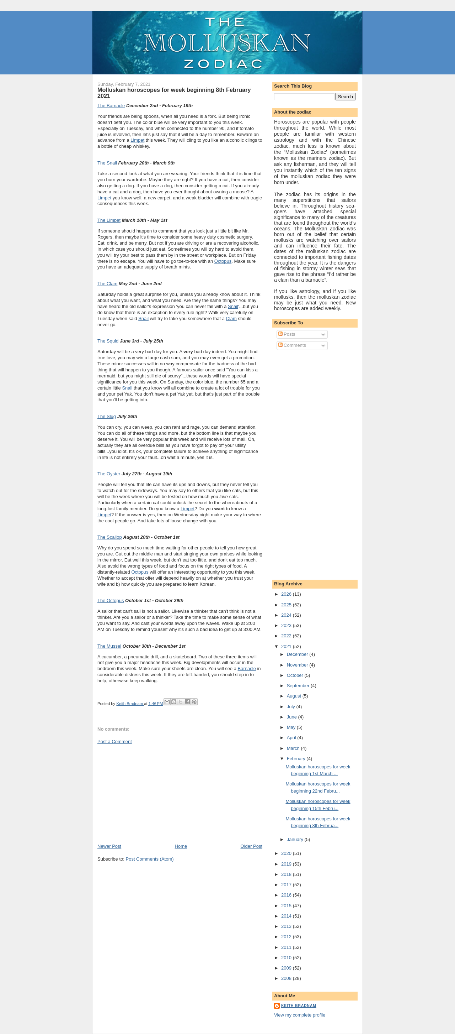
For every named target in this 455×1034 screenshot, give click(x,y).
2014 (287, 916)
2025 (287, 604)
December (298, 654)
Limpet (137, 140)
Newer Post (109, 846)
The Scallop (109, 537)
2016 (287, 895)
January (296, 839)
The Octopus (110, 600)
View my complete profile (299, 1015)
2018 (287, 874)
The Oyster (108, 473)
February (297, 758)
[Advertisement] (150, 793)
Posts (286, 334)
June (292, 717)
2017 (287, 884)
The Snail (107, 163)
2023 (287, 625)
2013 (287, 926)
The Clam (107, 283)
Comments (292, 345)
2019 (287, 864)
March (294, 748)
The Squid (107, 341)
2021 (287, 646)
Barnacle (247, 668)
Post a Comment (114, 741)
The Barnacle (111, 105)
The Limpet (109, 220)
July (291, 706)
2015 (287, 905)
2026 (287, 594)
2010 (287, 957)
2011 (287, 947)
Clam (231, 318)
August (295, 696)
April (292, 737)
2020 (287, 853)
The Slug (106, 416)
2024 (287, 615)
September (299, 685)
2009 (287, 968)
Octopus (222, 261)
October (296, 675)
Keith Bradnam (298, 1006)
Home (181, 846)
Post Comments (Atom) (150, 859)
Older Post (251, 846)
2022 (287, 635)
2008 (287, 978)
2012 (287, 936)
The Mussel (109, 646)
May (292, 727)
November (298, 665)
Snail (233, 306)
